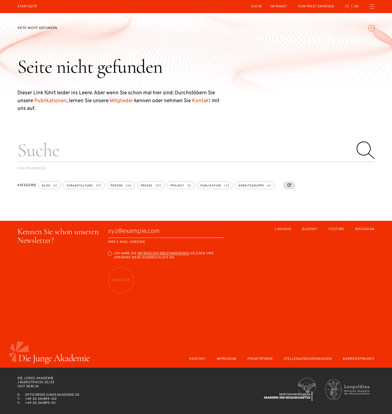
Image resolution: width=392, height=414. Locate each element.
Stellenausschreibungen (308, 359)
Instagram (365, 229)
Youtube (336, 229)
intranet (278, 6)
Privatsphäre (260, 359)
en (356, 6)
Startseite (27, 7)
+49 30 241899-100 (41, 399)
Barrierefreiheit (359, 359)
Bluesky (309, 229)
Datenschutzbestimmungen (163, 253)
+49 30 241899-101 (40, 403)
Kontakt (201, 101)
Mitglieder (121, 101)
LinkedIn (283, 229)
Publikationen (50, 101)
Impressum (227, 359)
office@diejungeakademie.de (52, 395)
